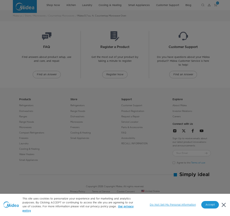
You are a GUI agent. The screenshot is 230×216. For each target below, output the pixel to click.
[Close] (223, 205)
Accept (210, 204)
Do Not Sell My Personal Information (173, 204)
